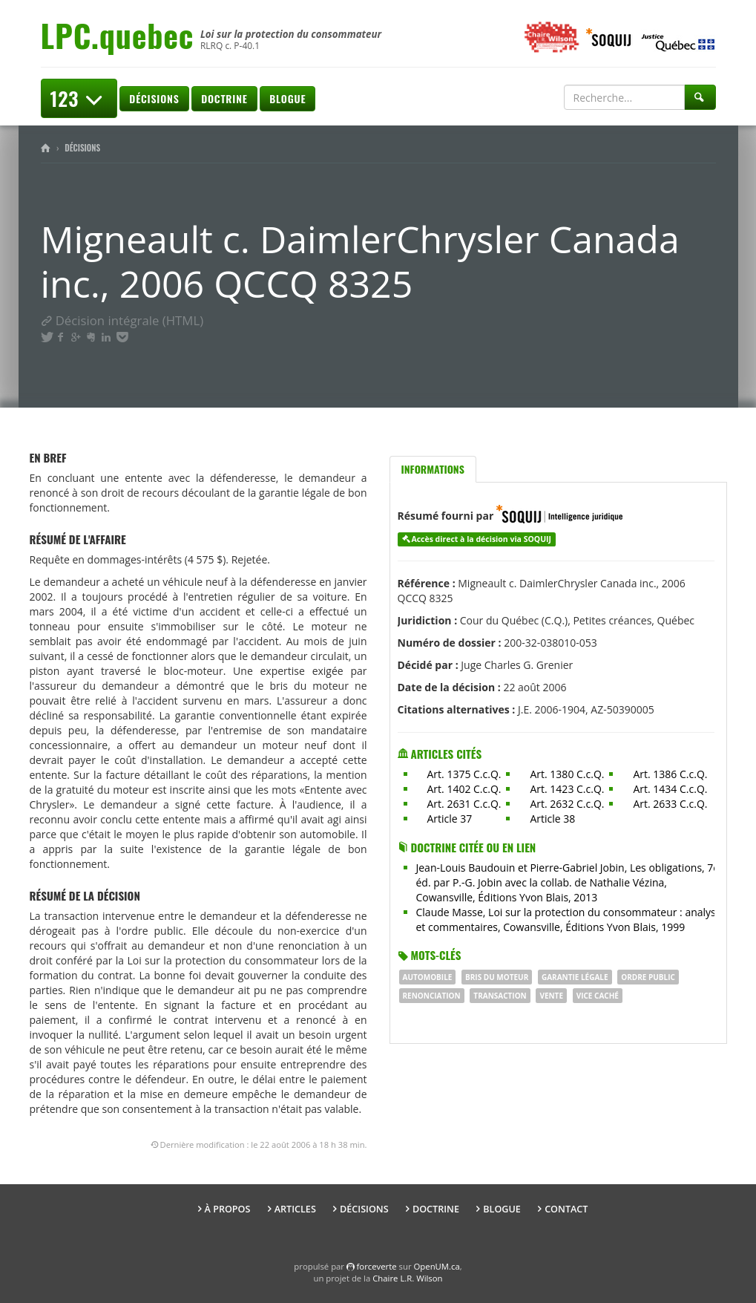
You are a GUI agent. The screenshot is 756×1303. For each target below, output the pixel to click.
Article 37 (450, 818)
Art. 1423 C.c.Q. (567, 789)
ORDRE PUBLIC (648, 977)
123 (79, 98)
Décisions (154, 98)
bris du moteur (496, 977)
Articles (295, 1209)
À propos (228, 1209)
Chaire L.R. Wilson (407, 1278)
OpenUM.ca (437, 1266)
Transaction (499, 995)
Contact (566, 1209)
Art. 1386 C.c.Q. (670, 774)
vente (551, 995)
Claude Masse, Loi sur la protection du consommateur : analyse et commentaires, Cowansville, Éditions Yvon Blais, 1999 (569, 919)
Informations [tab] (432, 469)
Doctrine (224, 98)
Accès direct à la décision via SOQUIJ (481, 539)
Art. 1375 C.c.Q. (464, 774)
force (377, 1266)
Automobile (428, 977)
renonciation (432, 995)
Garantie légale (575, 977)
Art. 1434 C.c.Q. (670, 789)
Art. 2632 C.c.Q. (567, 804)
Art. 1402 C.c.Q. (464, 789)
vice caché (597, 995)
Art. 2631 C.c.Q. (464, 804)
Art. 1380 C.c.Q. (567, 774)
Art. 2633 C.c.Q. (670, 804)
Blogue (287, 98)
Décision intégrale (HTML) (122, 320)
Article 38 (552, 818)
